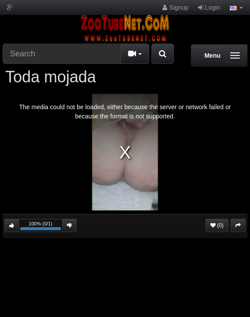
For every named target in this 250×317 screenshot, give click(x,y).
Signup (175, 7)
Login (209, 7)
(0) (217, 225)
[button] (236, 7)
